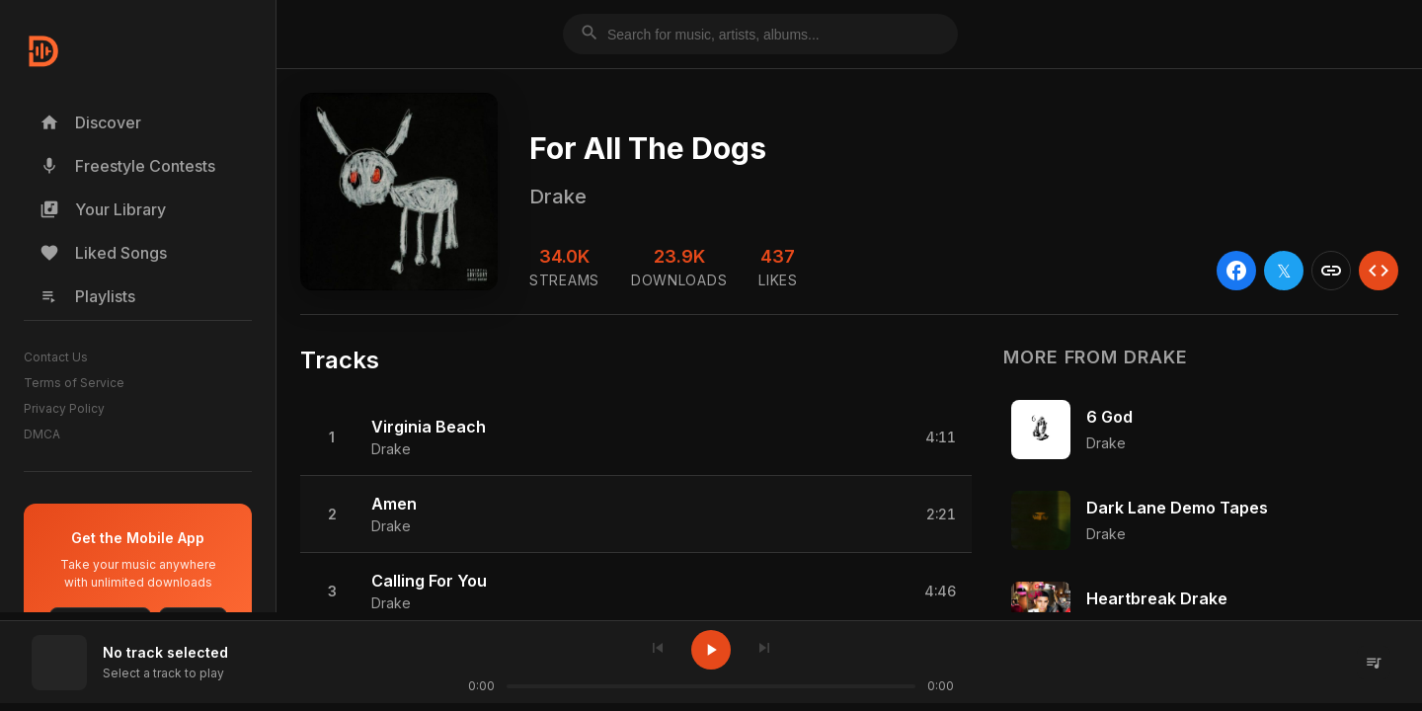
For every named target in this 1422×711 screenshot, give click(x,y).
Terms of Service (74, 382)
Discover (90, 122)
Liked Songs (103, 253)
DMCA (42, 434)
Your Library (103, 209)
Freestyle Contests (127, 166)
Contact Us (56, 357)
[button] (636, 437)
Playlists (87, 296)
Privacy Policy (64, 408)
